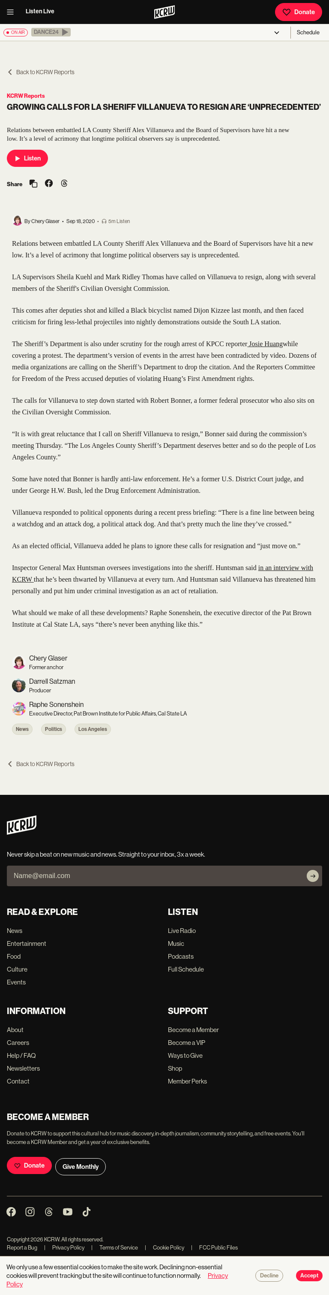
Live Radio (182, 930)
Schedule (308, 32)
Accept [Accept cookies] (309, 1275)
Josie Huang (265, 343)
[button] (51, 32)
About (15, 1029)
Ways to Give (185, 1055)
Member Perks (187, 1081)
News (22, 729)
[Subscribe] (313, 876)
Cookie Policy (164, 1247)
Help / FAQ (21, 1055)
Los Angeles (92, 729)
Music (176, 943)
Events (16, 982)
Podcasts (181, 956)
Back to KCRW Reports (41, 72)
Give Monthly (81, 1167)
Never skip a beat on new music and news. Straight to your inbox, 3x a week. (106, 854)
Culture (17, 969)
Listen (27, 158)
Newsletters (23, 1068)
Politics (53, 729)
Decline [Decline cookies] (269, 1275)
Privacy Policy (64, 1247)
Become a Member (193, 1029)
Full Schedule (186, 969)
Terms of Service (114, 1247)
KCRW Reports (26, 96)
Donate (298, 12)
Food (14, 956)
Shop (175, 1068)
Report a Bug (22, 1247)
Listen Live (40, 11)
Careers (18, 1042)
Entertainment (26, 943)
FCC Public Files (214, 1247)
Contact (18, 1081)
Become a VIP (186, 1042)
